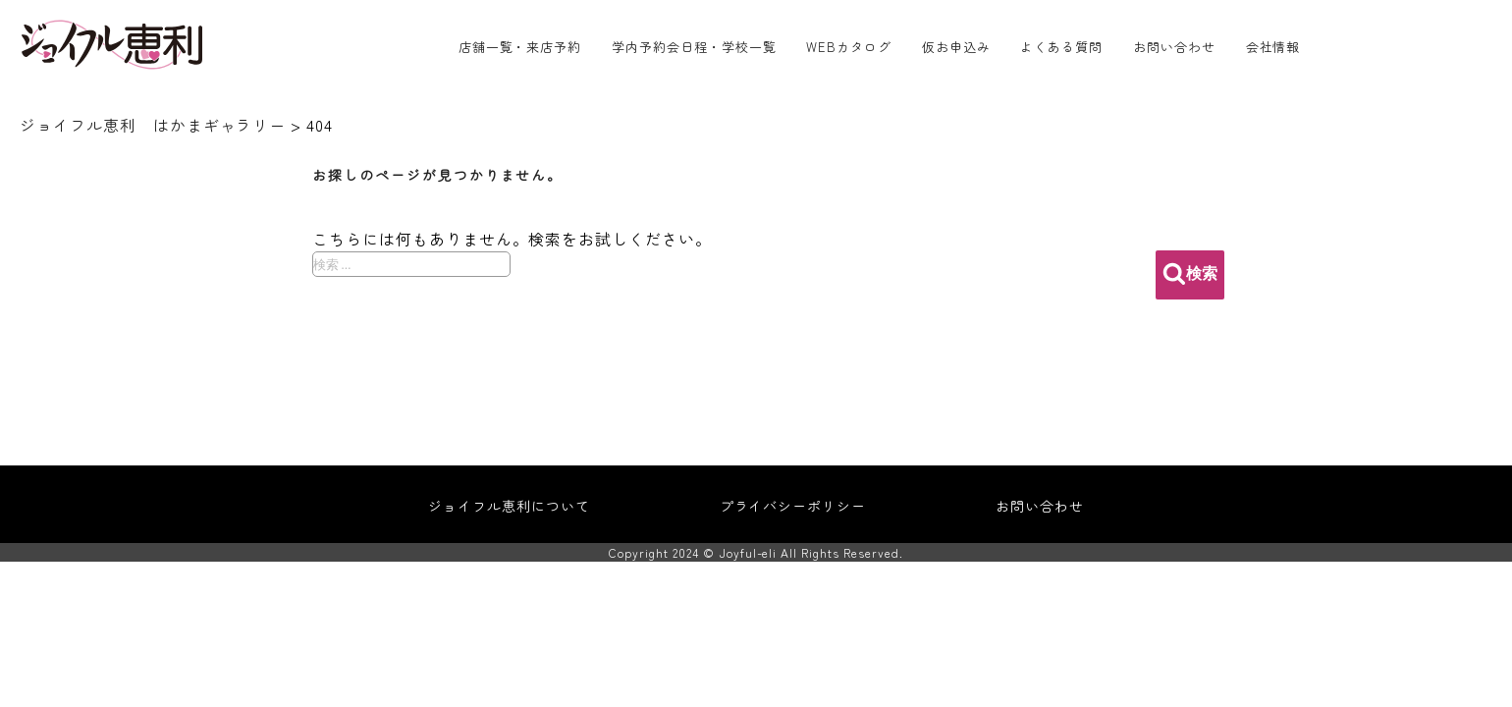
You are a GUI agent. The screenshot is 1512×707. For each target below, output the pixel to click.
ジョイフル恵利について (509, 506)
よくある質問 (1061, 46)
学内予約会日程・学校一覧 (694, 46)
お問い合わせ (1174, 46)
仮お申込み (956, 46)
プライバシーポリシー (793, 506)
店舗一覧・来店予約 (520, 46)
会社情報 (1273, 46)
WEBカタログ (848, 46)
